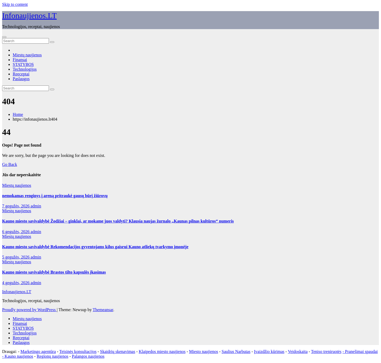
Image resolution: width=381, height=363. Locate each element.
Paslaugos (21, 78)
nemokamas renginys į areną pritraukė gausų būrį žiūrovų (55, 195)
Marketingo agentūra (38, 351)
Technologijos (25, 69)
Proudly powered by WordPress (29, 309)
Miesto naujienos (203, 351)
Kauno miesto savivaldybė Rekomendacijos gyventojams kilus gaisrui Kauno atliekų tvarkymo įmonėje (95, 246)
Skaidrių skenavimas (117, 351)
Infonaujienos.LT (29, 15)
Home (18, 114)
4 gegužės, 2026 (16, 282)
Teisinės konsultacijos (78, 351)
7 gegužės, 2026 (16, 206)
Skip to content (15, 4)
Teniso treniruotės (326, 351)
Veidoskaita (298, 351)
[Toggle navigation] (4, 37)
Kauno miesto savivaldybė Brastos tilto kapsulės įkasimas (54, 272)
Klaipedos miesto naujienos (162, 351)
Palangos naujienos (88, 356)
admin (36, 206)
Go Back (9, 164)
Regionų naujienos (53, 356)
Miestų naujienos (27, 55)
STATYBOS (23, 64)
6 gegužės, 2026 (16, 231)
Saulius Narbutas (236, 351)
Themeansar (103, 309)
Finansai (20, 59)
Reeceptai (21, 74)
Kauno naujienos (18, 356)
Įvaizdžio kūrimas (269, 351)
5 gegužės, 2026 (16, 257)
